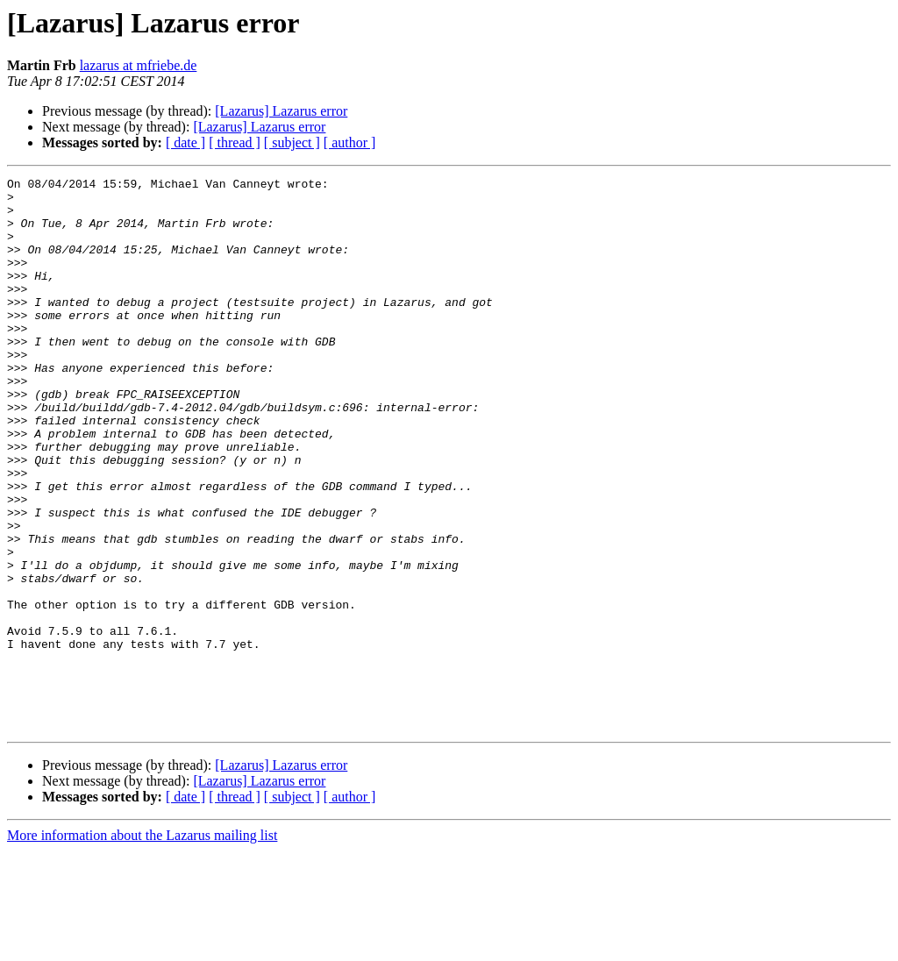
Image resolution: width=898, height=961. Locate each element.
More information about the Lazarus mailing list (142, 945)
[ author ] (350, 142)
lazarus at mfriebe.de (138, 65)
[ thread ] (234, 142)
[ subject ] (292, 142)
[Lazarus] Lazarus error (281, 110)
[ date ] (185, 142)
